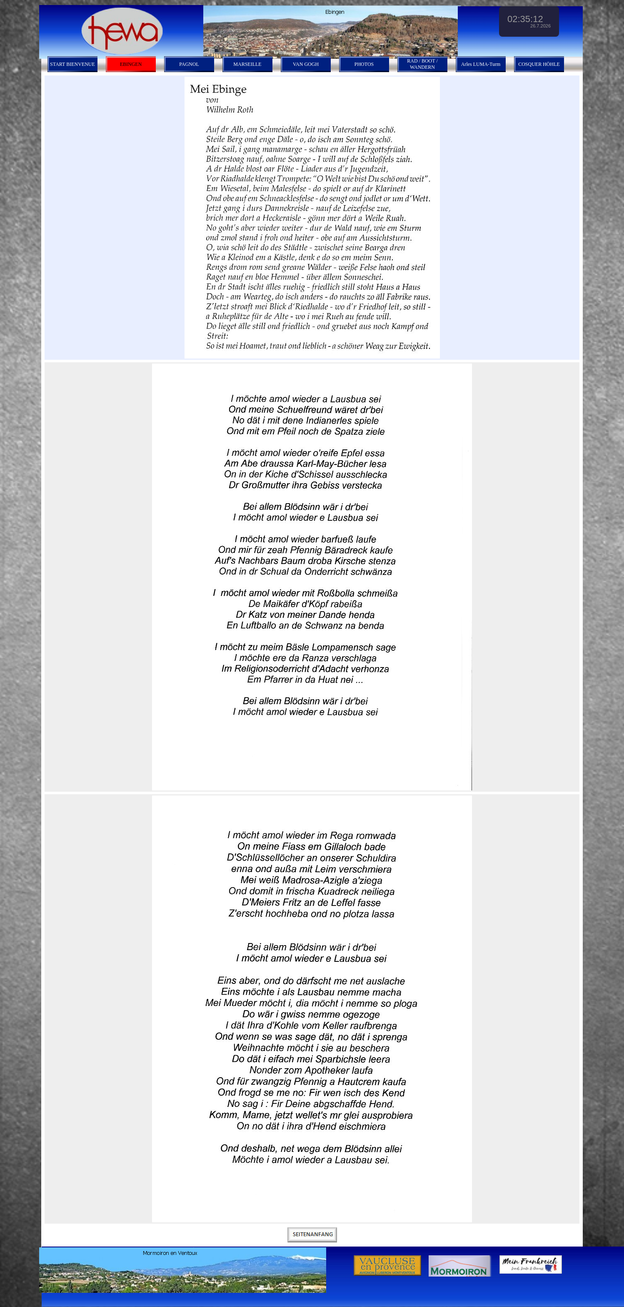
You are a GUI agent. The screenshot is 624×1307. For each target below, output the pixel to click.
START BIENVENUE (72, 64)
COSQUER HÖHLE (539, 64)
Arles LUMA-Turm (481, 64)
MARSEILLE (247, 64)
